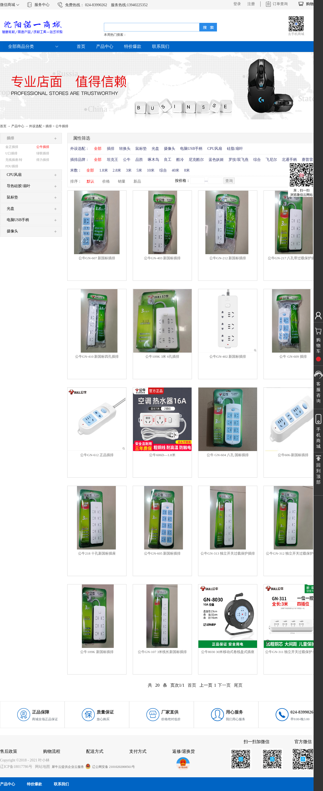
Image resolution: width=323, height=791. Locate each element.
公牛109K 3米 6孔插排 (162, 356)
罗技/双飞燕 (238, 160)
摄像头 (169, 149)
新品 (137, 181)
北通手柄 (289, 160)
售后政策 (8, 751)
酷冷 (180, 160)
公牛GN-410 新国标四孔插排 (97, 356)
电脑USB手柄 (191, 149)
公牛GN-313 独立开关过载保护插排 (228, 553)
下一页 (224, 685)
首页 (81, 46)
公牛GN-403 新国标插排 (162, 258)
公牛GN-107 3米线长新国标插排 (162, 652)
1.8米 (103, 170)
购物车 (311, 4)
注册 (251, 4)
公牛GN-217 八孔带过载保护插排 (293, 258)
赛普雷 (307, 160)
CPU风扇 (214, 149)
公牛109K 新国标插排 (96, 652)
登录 (237, 4)
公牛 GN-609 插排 (293, 356)
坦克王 (112, 160)
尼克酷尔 (196, 160)
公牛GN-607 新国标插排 (97, 258)
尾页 (238, 685)
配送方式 (94, 751)
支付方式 (137, 751)
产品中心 (17, 126)
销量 (121, 181)
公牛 (127, 160)
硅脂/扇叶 (235, 149)
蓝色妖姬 (216, 160)
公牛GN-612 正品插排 (97, 455)
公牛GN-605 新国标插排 (162, 553)
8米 (187, 170)
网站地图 (41, 767)
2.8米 (117, 170)
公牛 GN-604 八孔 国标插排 (228, 455)
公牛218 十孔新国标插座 (97, 553)
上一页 (205, 685)
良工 (167, 160)
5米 (139, 170)
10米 (151, 170)
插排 (48, 126)
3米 (129, 170)
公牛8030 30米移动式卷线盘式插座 (227, 652)
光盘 (155, 149)
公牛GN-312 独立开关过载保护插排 (293, 553)
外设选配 (35, 126)
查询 (229, 181)
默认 (90, 181)
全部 (97, 149)
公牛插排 (61, 126)
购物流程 (51, 751)
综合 (257, 160)
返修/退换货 (183, 751)
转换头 (125, 149)
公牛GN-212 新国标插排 (227, 258)
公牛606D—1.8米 (162, 455)
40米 (175, 170)
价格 (106, 181)
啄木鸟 (153, 160)
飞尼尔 (271, 160)
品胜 (139, 160)
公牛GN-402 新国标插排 (227, 356)
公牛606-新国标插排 (293, 455)
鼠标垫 (141, 149)
